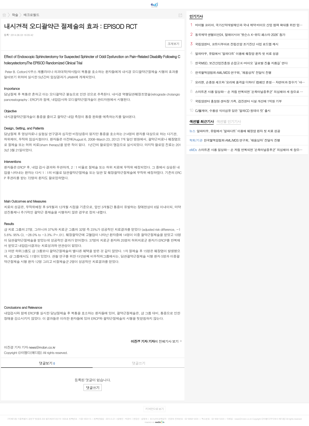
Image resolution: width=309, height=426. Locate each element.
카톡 (23, 43)
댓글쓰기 (138, 363)
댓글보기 (47, 363)
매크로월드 (31, 14)
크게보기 (173, 43)
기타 (31, 43)
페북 (7, 43)
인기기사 (196, 16)
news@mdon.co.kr (42, 347)
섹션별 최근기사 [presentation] (201, 121)
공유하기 (180, 15)
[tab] (201, 121)
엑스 (15, 43)
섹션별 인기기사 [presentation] (228, 121)
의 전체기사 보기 (154, 341)
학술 (15, 14)
